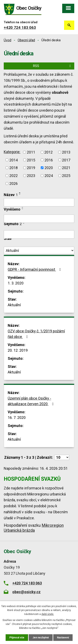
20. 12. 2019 (18, 350)
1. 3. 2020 (16, 283)
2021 (66, 168)
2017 (66, 160)
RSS (52, 66)
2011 (31, 152)
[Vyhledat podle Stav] (39, 250)
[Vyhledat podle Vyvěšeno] (39, 219)
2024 (49, 175)
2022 (13, 175)
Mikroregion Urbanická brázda (34, 528)
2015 (31, 160)
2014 (13, 160)
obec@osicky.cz (26, 592)
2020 (49, 168)
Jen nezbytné (40, 637)
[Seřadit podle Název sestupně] (20, 194)
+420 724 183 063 (20, 27)
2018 (13, 168)
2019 (31, 168)
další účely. (47, 614)
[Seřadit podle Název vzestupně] (20, 193)
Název (11, 195)
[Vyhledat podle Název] (39, 202)
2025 (66, 175)
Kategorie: (12, 152)
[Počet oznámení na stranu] (61, 457)
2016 (49, 160)
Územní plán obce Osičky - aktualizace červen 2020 (31, 401)
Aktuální (14, 305)
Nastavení (63, 637)
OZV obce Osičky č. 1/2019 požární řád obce (36, 334)
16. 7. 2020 (17, 417)
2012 (48, 152)
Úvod (7, 40)
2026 (13, 183)
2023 (31, 175)
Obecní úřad (26, 40)
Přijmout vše (16, 637)
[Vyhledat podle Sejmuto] (39, 234)
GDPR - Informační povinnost (35, 269)
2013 (66, 152)
